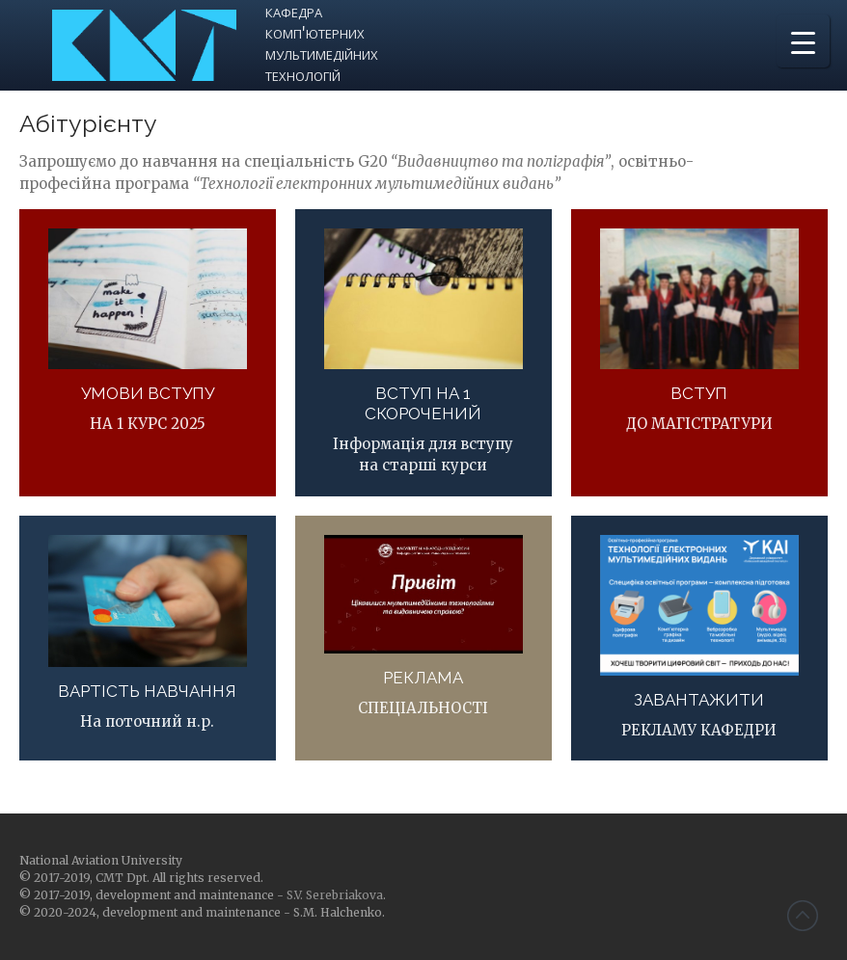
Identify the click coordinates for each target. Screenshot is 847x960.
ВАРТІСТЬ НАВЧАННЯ (147, 691)
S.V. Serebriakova (335, 895)
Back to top (802, 915)
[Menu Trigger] (803, 40)
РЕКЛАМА (423, 677)
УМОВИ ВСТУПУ (147, 393)
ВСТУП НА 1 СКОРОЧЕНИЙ (423, 403)
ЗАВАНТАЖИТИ (699, 699)
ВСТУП (698, 393)
